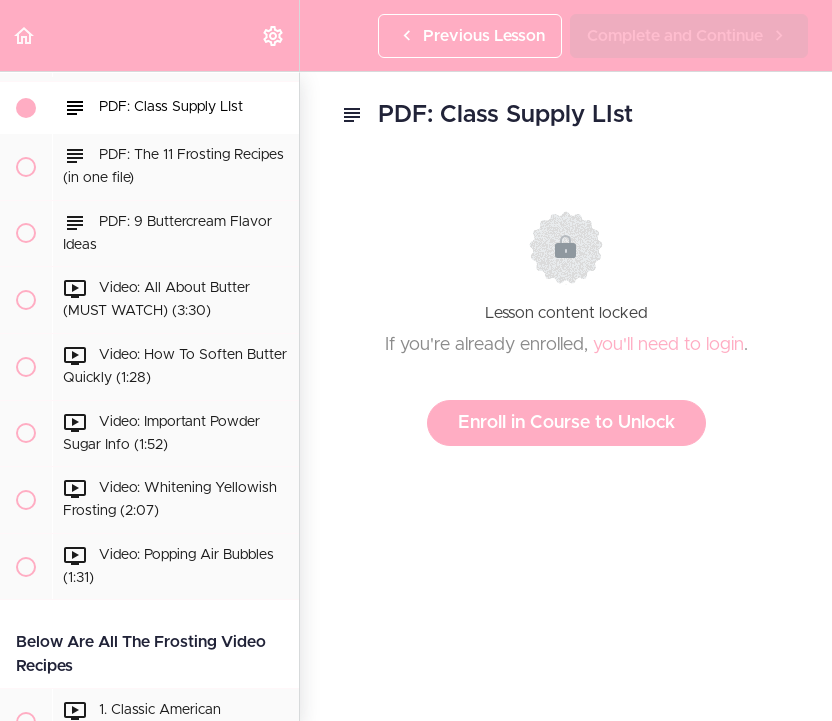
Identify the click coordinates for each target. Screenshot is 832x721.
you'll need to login (668, 345)
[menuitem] (274, 35)
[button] (25, 35)
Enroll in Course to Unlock (566, 423)
